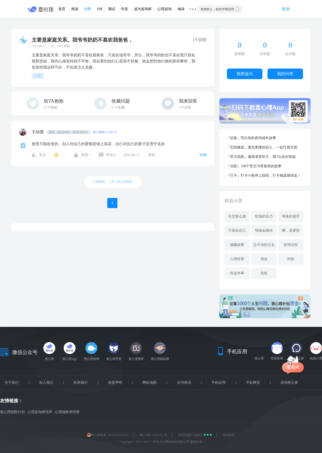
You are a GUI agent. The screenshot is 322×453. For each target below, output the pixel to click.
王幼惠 (38, 132)
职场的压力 (264, 216)
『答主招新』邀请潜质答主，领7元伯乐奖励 (261, 157)
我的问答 (285, 74)
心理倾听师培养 (67, 412)
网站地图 (149, 382)
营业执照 (229, 435)
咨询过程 (291, 245)
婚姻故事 (237, 245)
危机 (263, 273)
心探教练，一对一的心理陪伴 (113, 181)
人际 (37, 76)
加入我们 (46, 382)
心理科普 (237, 259)
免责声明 (115, 382)
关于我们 (12, 382)
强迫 (263, 259)
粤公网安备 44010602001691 (107, 435)
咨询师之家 (289, 382)
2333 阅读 (63, 46)
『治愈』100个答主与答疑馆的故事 (253, 166)
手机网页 (253, 382)
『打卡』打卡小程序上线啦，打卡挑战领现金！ (263, 175)
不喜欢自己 (237, 230)
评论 (111, 155)
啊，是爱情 (291, 230)
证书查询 (184, 382)
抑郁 (290, 259)
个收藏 (118, 107)
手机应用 (218, 382)
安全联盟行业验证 (190, 435)
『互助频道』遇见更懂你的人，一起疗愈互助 (261, 147)
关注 (42, 155)
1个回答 (185, 107)
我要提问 (245, 74)
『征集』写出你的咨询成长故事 (251, 138)
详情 (203, 155)
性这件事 (237, 273)
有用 (86, 155)
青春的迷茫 (291, 216)
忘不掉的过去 (264, 245)
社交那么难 (237, 216)
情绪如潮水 (264, 230)
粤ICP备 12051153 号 (153, 435)
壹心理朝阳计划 (12, 412)
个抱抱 (50, 107)
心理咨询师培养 (39, 412)
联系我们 (81, 382)
